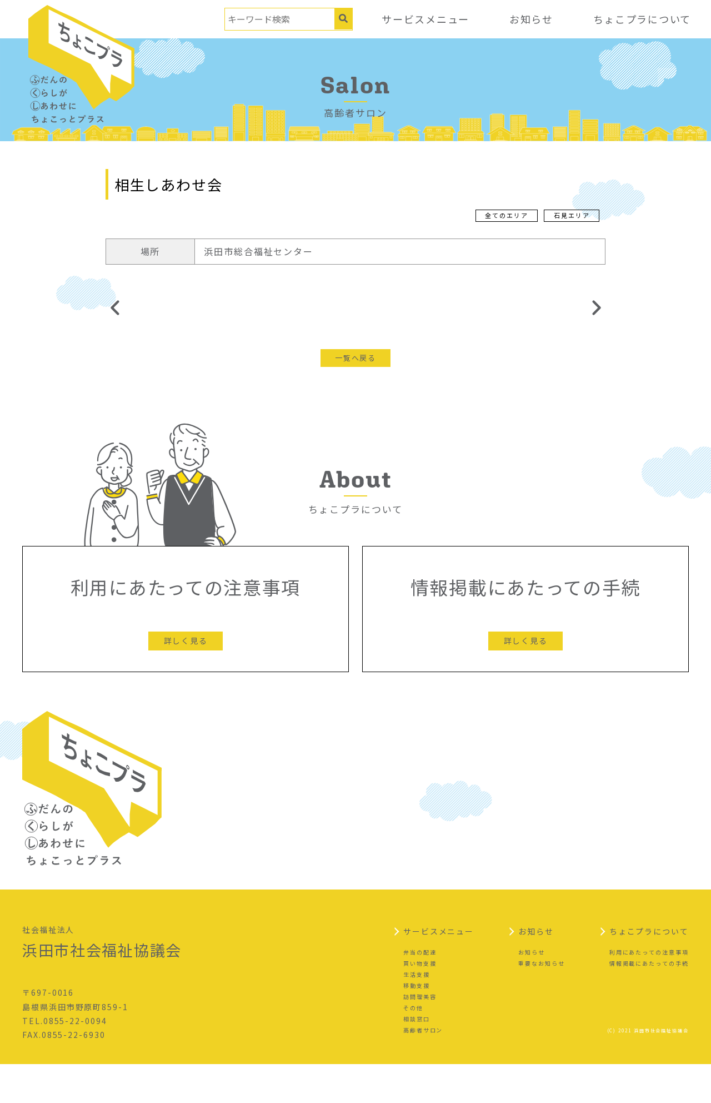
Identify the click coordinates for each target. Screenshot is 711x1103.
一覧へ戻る (355, 358)
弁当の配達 (420, 991)
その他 (413, 1046)
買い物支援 (420, 1002)
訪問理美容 (420, 1035)
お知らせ (530, 19)
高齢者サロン (423, 1069)
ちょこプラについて (641, 19)
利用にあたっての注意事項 (649, 991)
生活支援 (416, 1013)
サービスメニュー (423, 19)
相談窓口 (416, 1058)
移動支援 (416, 1024)
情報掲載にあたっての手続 (649, 1002)
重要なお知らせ (541, 1002)
